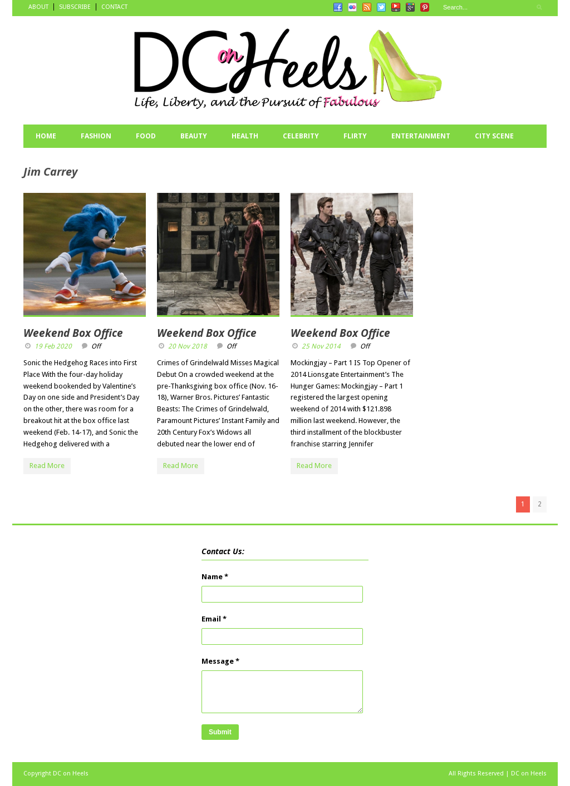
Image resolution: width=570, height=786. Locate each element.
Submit (220, 732)
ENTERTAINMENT (420, 136)
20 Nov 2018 (187, 346)
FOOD (146, 136)
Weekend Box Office (73, 333)
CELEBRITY (301, 136)
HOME (46, 136)
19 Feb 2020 (53, 346)
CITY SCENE (494, 136)
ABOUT (38, 7)
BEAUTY (193, 136)
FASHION (96, 136)
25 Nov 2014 (321, 346)
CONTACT (114, 7)
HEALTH (245, 136)
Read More (47, 465)
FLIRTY (355, 136)
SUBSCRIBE (75, 7)
